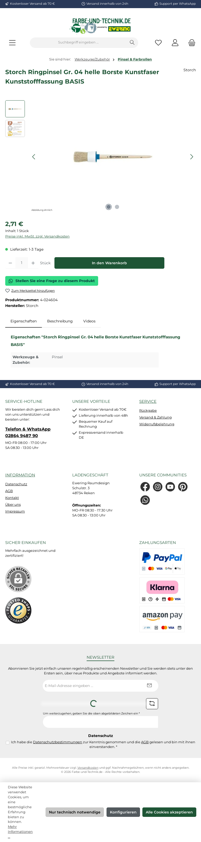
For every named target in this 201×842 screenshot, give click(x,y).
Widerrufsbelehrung (156, 424)
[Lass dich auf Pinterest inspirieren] (183, 487)
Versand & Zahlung (155, 417)
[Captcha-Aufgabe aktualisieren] (152, 703)
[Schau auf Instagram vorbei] (158, 487)
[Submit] (149, 686)
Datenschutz (16, 484)
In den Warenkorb (109, 263)
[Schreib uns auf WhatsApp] (145, 500)
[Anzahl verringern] (10, 263)
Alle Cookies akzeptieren (169, 812)
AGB (9, 491)
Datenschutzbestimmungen (57, 742)
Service (148, 401)
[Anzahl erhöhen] (33, 263)
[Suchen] (132, 42)
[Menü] (12, 42)
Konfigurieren (123, 812)
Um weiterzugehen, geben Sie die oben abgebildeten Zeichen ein (91, 713)
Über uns (13, 505)
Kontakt (12, 498)
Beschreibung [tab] (60, 321)
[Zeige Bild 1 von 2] (109, 207)
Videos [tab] (89, 321)
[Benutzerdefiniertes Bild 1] (18, 610)
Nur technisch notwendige (74, 812)
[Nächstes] (192, 156)
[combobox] (78, 42)
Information (20, 474)
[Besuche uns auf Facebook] (145, 487)
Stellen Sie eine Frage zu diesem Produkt (52, 280)
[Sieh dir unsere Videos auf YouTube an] (170, 487)
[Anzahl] (21, 263)
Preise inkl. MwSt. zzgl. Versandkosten (37, 236)
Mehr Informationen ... (20, 832)
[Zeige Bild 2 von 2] (117, 207)
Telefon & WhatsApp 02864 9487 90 (28, 432)
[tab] (23, 321)
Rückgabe (148, 410)
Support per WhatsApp (177, 3)
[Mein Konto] (175, 42)
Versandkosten (87, 767)
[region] (100, 156)
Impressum (15, 511)
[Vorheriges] (34, 156)
